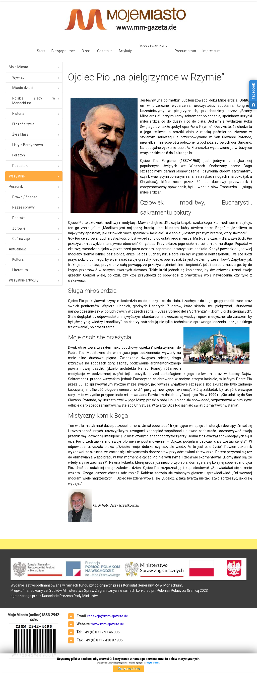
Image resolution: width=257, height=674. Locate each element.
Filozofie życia (23, 124)
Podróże (19, 218)
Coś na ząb (21, 239)
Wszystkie (17, 176)
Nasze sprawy (23, 207)
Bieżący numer (63, 51)
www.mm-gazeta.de (107, 624)
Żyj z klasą (20, 134)
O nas (86, 51)
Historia (18, 114)
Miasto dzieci (22, 88)
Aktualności (18, 249)
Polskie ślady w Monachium (33, 100)
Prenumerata (185, 51)
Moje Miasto (18, 67)
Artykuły (125, 51)
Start (41, 51)
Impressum (212, 51)
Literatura (20, 270)
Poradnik (16, 186)
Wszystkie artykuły (23, 280)
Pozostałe (20, 166)
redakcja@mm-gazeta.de (107, 616)
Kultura (18, 259)
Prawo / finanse (24, 197)
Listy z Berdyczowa (27, 145)
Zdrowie (18, 228)
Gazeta (103, 51)
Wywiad (18, 77)
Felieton (18, 155)
